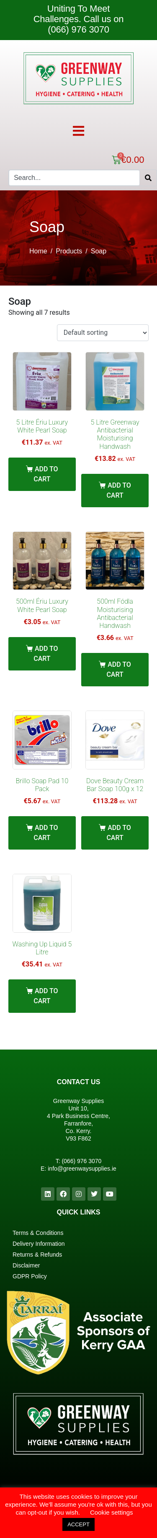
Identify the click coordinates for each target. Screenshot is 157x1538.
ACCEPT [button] (78, 1524)
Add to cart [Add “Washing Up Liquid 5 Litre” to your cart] (45, 996)
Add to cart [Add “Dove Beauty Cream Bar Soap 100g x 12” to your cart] (118, 833)
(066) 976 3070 (81, 1161)
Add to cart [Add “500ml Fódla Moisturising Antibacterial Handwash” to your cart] (118, 669)
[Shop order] (103, 332)
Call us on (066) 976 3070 (86, 24)
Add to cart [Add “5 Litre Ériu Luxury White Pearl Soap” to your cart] (45, 474)
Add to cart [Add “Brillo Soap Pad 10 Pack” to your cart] (45, 833)
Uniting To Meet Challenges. (71, 13)
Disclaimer (26, 1265)
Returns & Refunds (37, 1254)
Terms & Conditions (38, 1232)
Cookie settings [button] (111, 1512)
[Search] (148, 178)
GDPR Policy (30, 1276)
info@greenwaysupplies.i (80, 1168)
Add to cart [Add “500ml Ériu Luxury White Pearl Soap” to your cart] (45, 654)
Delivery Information (39, 1243)
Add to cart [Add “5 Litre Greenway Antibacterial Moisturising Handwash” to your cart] (118, 490)
